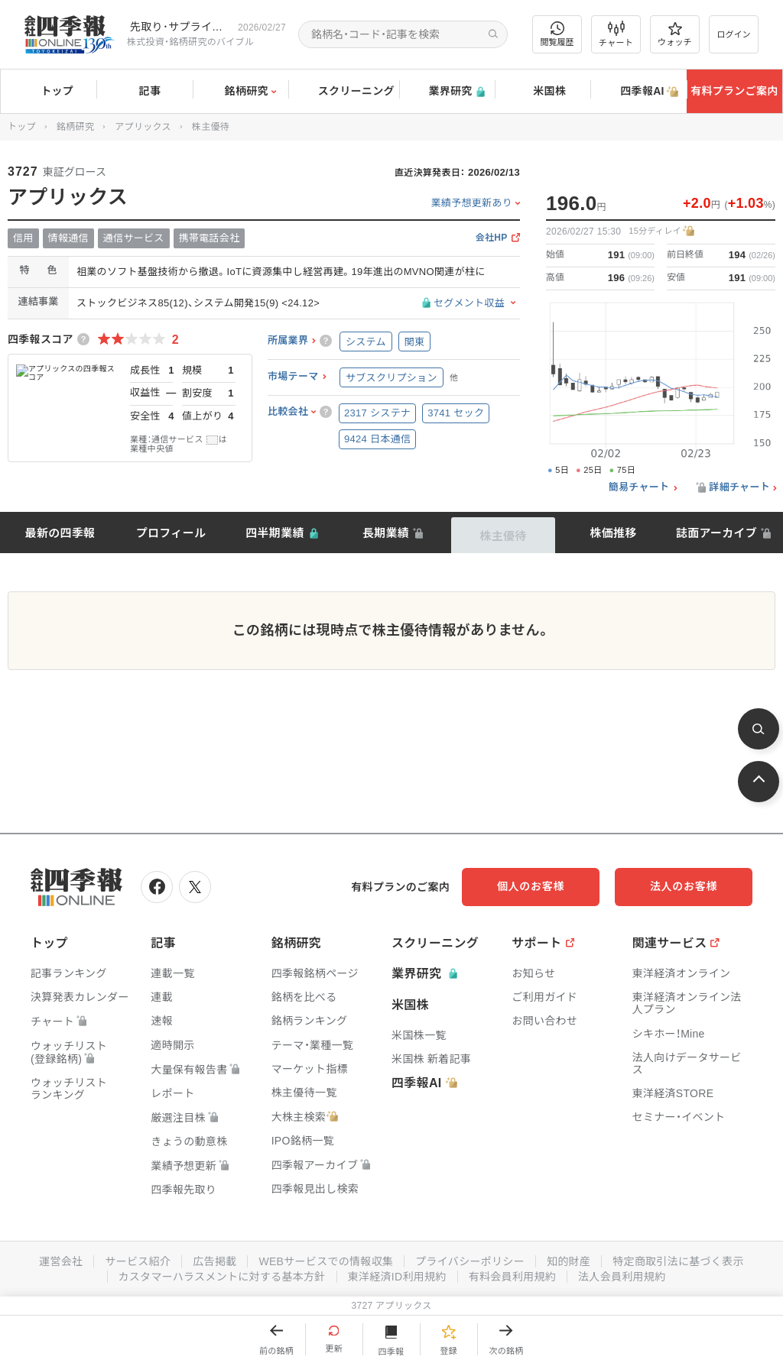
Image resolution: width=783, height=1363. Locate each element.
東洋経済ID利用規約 (397, 1277)
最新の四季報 (60, 532)
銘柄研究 (240, 91)
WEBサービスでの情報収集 (325, 1261)
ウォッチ (675, 34)
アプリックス (143, 126)
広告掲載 (214, 1261)
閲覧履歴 (557, 34)
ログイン (734, 34)
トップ (48, 91)
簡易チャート (639, 487)
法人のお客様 (683, 886)
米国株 (542, 92)
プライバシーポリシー (470, 1261)
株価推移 (613, 532)
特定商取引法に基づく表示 (678, 1261)
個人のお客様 (530, 886)
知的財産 (568, 1261)
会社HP (492, 238)
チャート (616, 34)
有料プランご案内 (734, 91)
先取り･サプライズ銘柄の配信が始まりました (181, 27)
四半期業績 (274, 532)
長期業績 (385, 532)
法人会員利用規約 (621, 1277)
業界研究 (446, 91)
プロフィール (171, 532)
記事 (145, 91)
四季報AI (638, 91)
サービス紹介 (138, 1261)
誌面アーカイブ (716, 532)
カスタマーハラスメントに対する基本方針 (222, 1277)
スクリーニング (344, 91)
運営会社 (61, 1261)
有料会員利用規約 (512, 1277)
